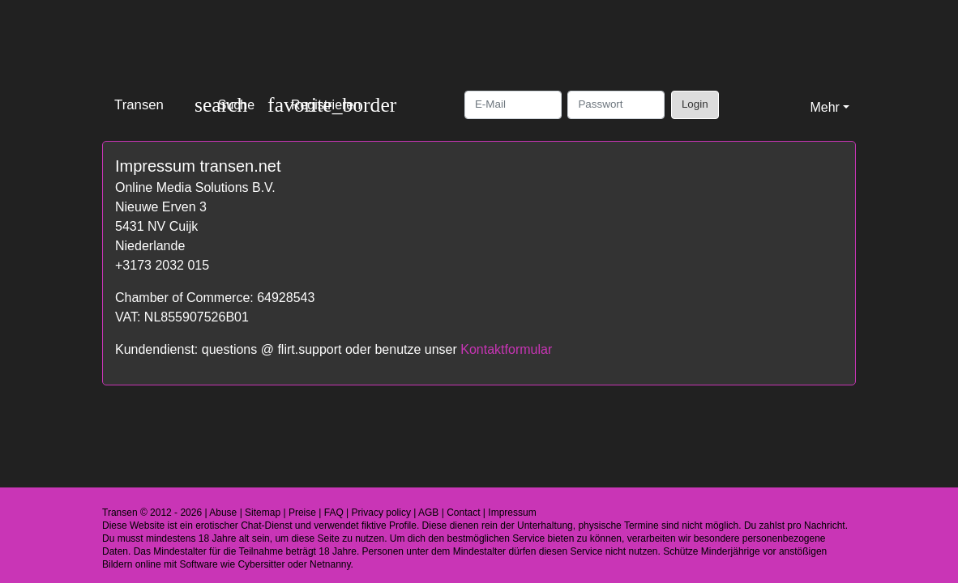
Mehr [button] (824, 107)
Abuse (223, 512)
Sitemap (262, 512)
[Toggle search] (224, 105)
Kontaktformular (506, 349)
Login (695, 104)
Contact (463, 512)
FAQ (334, 512)
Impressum (512, 512)
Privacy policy (381, 512)
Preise (302, 512)
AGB (428, 512)
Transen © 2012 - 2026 (152, 512)
